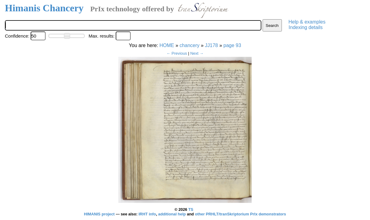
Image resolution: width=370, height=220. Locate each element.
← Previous (176, 53)
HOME (166, 45)
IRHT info (147, 214)
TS (190, 209)
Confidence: (17, 35)
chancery (190, 45)
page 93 (232, 45)
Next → (197, 53)
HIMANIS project (100, 214)
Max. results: (101, 35)
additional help (172, 214)
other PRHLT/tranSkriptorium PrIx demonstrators (240, 214)
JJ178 (211, 45)
